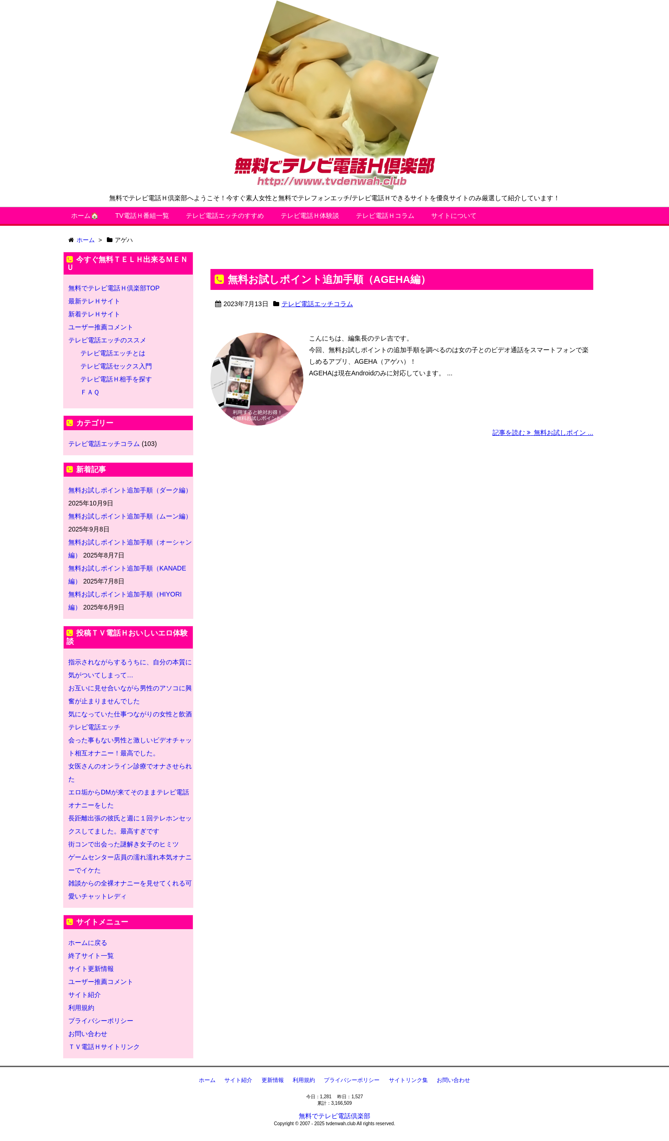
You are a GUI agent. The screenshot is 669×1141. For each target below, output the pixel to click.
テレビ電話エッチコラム (317, 304)
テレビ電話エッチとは (112, 353)
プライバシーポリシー (100, 1020)
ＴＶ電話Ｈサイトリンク (104, 1046)
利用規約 (81, 1007)
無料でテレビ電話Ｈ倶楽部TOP (114, 288)
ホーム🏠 (84, 215)
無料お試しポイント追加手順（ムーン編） (130, 516)
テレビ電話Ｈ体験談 (310, 215)
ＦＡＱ (89, 392)
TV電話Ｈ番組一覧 (142, 215)
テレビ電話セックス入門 (116, 366)
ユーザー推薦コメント (100, 327)
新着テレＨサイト (94, 314)
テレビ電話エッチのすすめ (225, 215)
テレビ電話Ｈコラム (385, 215)
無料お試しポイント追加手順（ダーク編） (130, 490)
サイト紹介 (84, 994)
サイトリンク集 (408, 1080)
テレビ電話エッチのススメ (107, 340)
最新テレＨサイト (94, 301)
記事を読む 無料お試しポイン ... (542, 432)
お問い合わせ (87, 1033)
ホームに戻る (87, 942)
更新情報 (273, 1080)
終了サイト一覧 (91, 955)
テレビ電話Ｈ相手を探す (116, 379)
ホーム (207, 1080)
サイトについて (454, 215)
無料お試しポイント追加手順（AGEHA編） (329, 279)
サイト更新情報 (91, 968)
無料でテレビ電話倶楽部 (334, 1116)
